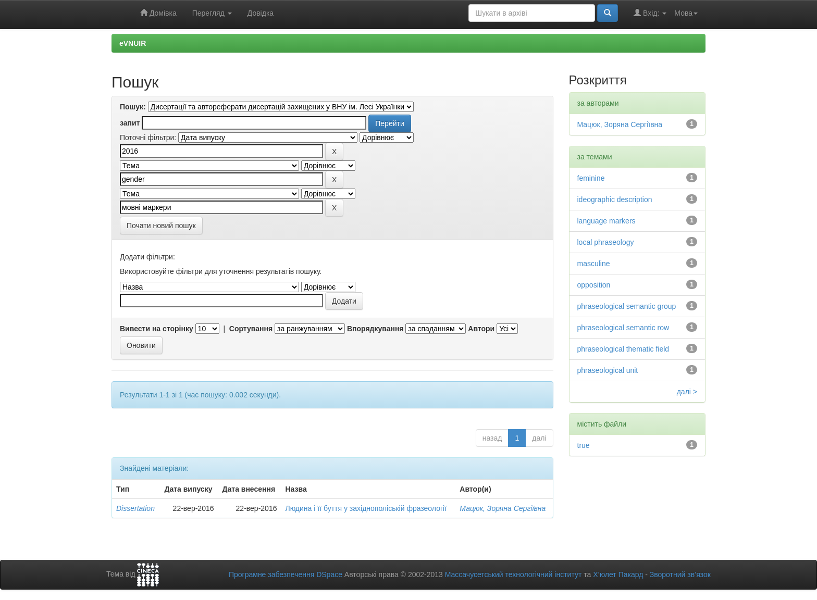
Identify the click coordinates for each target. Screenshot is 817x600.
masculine (593, 263)
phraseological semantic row (623, 327)
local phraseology (605, 242)
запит (130, 123)
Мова (686, 13)
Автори (481, 328)
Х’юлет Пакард (618, 574)
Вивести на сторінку (156, 328)
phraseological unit (607, 370)
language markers (606, 221)
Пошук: (133, 107)
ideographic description (614, 199)
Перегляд (212, 13)
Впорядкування (375, 328)
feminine (591, 178)
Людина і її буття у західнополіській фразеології (366, 508)
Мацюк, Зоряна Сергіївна (503, 508)
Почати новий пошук (161, 225)
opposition (594, 285)
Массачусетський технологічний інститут (513, 574)
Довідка (260, 13)
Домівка (158, 12)
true (583, 445)
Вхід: (650, 12)
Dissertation (135, 508)
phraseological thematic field (623, 349)
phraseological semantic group (626, 306)
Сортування (251, 328)
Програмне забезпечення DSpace (285, 574)
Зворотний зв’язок (680, 574)
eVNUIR (132, 43)
